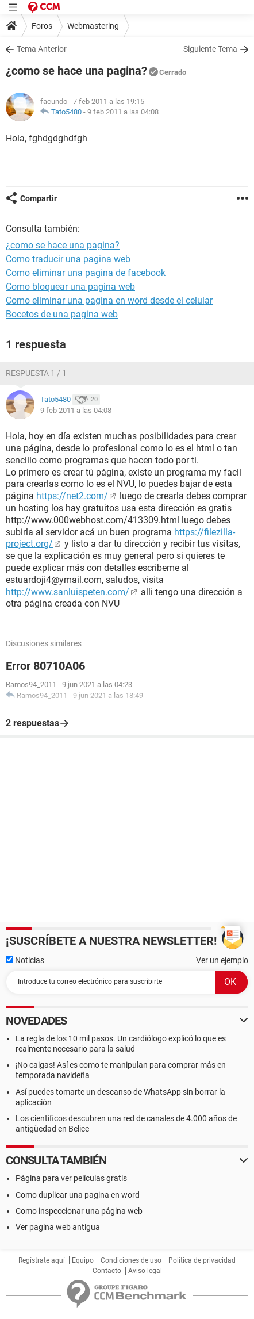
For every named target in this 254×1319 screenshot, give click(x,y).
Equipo (83, 1260)
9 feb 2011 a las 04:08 (123, 112)
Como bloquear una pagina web (70, 286)
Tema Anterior (42, 48)
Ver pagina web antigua (58, 1227)
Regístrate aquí (41, 1260)
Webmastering (93, 25)
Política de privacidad (202, 1260)
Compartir (38, 198)
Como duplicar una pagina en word (78, 1194)
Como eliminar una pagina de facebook (86, 272)
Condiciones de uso (131, 1260)
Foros (42, 25)
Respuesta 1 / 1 (36, 373)
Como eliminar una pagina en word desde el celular (109, 300)
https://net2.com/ (72, 495)
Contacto (107, 1271)
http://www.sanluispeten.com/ (67, 591)
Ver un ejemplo (222, 960)
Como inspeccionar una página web (79, 1211)
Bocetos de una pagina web (62, 314)
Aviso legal (145, 1271)
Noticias (25, 960)
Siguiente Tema (210, 48)
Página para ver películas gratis (71, 1178)
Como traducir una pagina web (68, 259)
